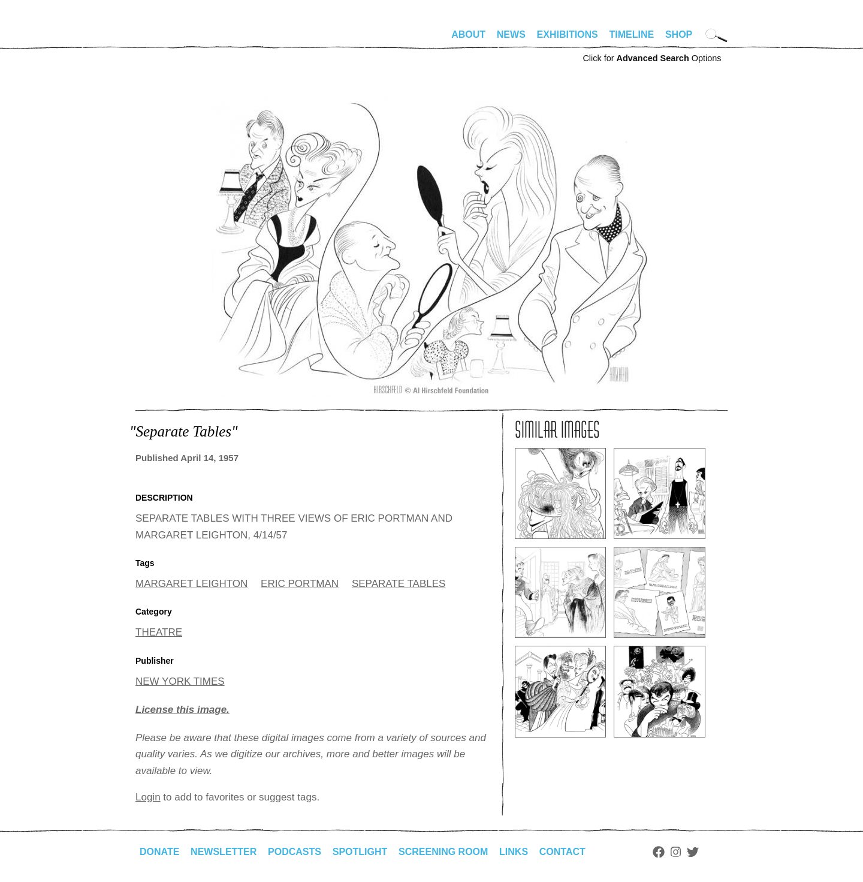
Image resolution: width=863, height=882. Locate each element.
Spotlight (360, 852)
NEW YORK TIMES (180, 681)
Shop (678, 34)
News (511, 34)
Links (513, 852)
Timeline (631, 34)
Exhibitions (567, 34)
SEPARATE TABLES (399, 583)
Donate (159, 852)
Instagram (676, 852)
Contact (562, 852)
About (468, 34)
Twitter (693, 852)
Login (148, 797)
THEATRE (158, 632)
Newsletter (224, 852)
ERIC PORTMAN (300, 583)
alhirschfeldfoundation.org (171, 39)
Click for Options (652, 58)
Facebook (659, 852)
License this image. (182, 709)
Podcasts (294, 852)
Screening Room (443, 852)
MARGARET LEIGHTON (191, 583)
